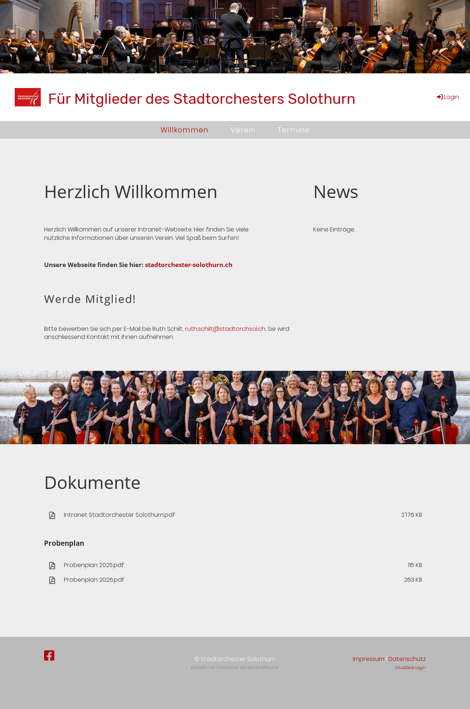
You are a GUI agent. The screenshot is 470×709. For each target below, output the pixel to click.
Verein (243, 130)
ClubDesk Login (410, 667)
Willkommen (184, 130)
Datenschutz (407, 659)
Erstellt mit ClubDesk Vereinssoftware (235, 667)
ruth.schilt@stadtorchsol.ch (225, 329)
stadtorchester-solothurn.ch (188, 264)
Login (447, 97)
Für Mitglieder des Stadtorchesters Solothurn (201, 98)
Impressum (368, 659)
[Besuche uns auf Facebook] (49, 655)
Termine (294, 130)
